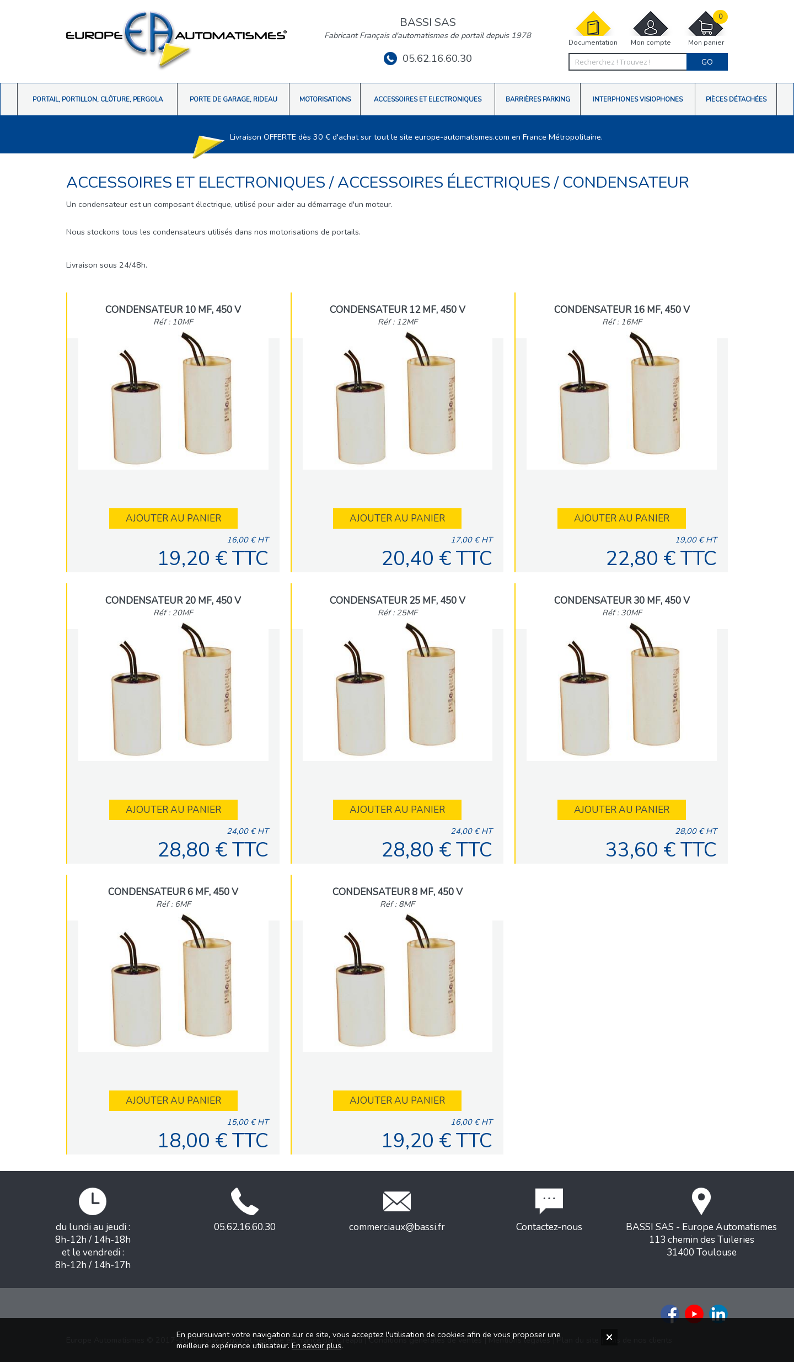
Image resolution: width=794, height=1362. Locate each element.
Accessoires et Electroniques (197, 182)
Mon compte (651, 28)
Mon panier (706, 28)
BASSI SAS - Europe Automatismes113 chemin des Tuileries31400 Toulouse (701, 1223)
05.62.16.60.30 (428, 58)
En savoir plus (316, 1345)
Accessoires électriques (445, 182)
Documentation (593, 28)
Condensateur (625, 182)
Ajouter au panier (173, 518)
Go (707, 61)
